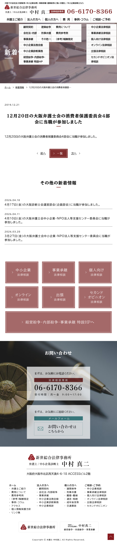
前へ (43, 153)
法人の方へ (34, 19)
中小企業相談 (46, 506)
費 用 (66, 19)
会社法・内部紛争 (48, 492)
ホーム (12, 485)
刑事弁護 (72, 492)
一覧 (60, 153)
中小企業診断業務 (49, 502)
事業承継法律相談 (97, 492)
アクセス (16, 506)
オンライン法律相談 (97, 499)
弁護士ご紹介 (15, 19)
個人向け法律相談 (96, 495)
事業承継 (44, 495)
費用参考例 (18, 495)
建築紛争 (72, 489)
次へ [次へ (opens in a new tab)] (74, 153)
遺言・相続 (72, 499)
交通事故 (72, 506)
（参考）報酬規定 (20, 499)
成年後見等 (73, 502)
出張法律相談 (94, 502)
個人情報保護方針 (21, 509)
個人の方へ (52, 19)
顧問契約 (44, 489)
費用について (19, 492)
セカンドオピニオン (97, 506)
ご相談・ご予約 (101, 19)
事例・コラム (81, 19)
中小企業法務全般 (49, 499)
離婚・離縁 (72, 495)
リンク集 (16, 512)
